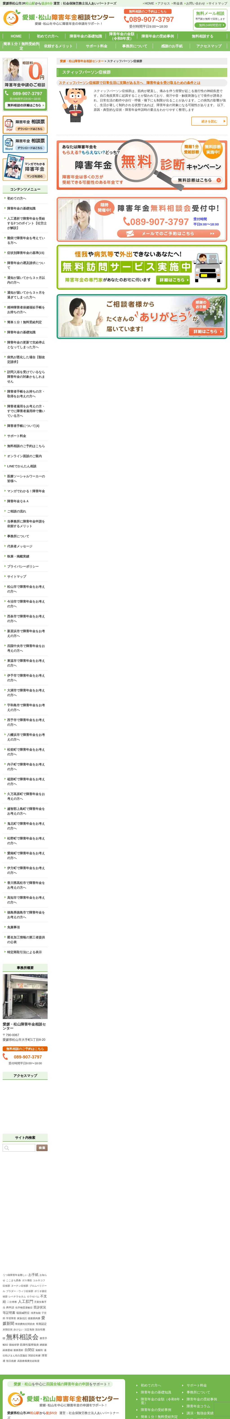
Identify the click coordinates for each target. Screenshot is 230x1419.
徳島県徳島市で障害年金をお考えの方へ (26, 915)
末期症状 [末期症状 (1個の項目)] (8, 1329)
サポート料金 (96, 46)
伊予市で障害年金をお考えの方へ (26, 678)
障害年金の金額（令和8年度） (121, 36)
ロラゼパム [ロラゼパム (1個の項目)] (33, 1296)
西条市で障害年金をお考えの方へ (26, 618)
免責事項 (13, 927)
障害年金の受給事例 (158, 36)
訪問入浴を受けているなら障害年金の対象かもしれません (26, 376)
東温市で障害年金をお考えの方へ (26, 663)
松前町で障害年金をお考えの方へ (26, 752)
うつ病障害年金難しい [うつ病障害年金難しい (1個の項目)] (15, 1275)
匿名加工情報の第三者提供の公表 (26, 940)
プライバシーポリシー (23, 566)
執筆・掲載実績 (18, 556)
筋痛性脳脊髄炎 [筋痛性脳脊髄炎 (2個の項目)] (29, 1344)
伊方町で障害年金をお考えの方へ (26, 870)
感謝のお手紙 (172, 46)
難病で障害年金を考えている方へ (26, 240)
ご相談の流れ (16, 511)
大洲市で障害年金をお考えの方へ (26, 693)
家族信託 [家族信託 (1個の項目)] (22, 1318)
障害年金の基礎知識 (86, 36)
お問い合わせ (195, 3)
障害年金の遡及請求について (26, 265)
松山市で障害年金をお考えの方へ (26, 589)
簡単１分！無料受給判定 (21, 46)
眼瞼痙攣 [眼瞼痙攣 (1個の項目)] (14, 1344)
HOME (149, 3)
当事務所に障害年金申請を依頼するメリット (26, 524)
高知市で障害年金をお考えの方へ (26, 900)
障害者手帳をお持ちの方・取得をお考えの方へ (26, 394)
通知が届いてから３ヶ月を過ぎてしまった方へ (26, 295)
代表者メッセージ (19, 546)
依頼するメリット (58, 46)
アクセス (163, 3)
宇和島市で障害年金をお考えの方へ (26, 707)
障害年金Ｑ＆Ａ (18, 501)
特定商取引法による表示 (24, 952)
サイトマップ (217, 3)
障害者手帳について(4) (23, 426)
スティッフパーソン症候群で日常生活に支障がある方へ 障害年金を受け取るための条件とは (129, 83)
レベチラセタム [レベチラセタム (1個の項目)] (17, 1296)
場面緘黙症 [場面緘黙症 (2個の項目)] (23, 1312)
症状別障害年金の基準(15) (25, 253)
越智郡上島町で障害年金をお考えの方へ (26, 811)
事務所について (134, 46)
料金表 (178, 3)
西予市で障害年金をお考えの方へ (26, 722)
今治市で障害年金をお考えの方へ (26, 604)
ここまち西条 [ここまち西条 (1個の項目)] (13, 1280)
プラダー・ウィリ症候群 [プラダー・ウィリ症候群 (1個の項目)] (19, 1291)
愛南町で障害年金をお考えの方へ (26, 855)
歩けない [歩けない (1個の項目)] (18, 1329)
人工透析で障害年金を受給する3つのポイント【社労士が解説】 (27, 223)
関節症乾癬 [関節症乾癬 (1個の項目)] (34, 1355)
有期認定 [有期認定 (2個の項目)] (41, 1323)
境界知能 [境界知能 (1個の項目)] (36, 1313)
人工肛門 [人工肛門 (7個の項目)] (25, 1301)
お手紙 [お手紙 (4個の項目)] (33, 1275)
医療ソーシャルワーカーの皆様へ (26, 478)
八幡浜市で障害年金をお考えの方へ (26, 737)
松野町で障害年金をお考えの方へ (26, 841)
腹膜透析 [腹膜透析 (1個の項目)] (18, 1350)
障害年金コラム (198, 1406)
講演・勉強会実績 (200, 1413)
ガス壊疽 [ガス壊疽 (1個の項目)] (27, 1280)
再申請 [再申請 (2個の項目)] (10, 1307)
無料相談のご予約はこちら (26, 446)
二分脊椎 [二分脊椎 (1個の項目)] (12, 1302)
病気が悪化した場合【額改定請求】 (26, 359)
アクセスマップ (208, 46)
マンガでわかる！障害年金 (26, 491)
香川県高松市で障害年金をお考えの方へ (26, 885)
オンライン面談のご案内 (24, 456)
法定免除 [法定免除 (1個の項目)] (29, 1329)
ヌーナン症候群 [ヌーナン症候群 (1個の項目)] (19, 1285)
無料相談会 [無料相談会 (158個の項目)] (22, 1336)
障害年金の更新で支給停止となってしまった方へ (26, 345)
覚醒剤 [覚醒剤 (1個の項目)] (39, 1350)
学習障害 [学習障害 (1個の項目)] (11, 1318)
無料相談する (202, 36)
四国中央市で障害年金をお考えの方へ (26, 648)
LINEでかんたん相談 (21, 466)
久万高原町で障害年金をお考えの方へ (26, 796)
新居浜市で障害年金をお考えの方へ (26, 633)
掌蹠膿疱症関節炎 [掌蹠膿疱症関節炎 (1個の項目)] (25, 1324)
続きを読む (209, 121)
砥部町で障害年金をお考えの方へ (26, 781)
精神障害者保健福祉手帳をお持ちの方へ (26, 310)
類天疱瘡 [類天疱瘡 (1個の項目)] (11, 1361)
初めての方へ (47, 36)
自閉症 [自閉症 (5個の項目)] (29, 1350)
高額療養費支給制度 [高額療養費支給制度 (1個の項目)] (28, 1361)
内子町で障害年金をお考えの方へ (26, 767)
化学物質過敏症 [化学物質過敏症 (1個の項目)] (24, 1307)
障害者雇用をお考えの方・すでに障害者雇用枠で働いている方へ (26, 411)
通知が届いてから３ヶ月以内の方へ (26, 280)
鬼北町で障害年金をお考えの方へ (26, 826)
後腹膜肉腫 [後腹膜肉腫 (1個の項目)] (34, 1318)
